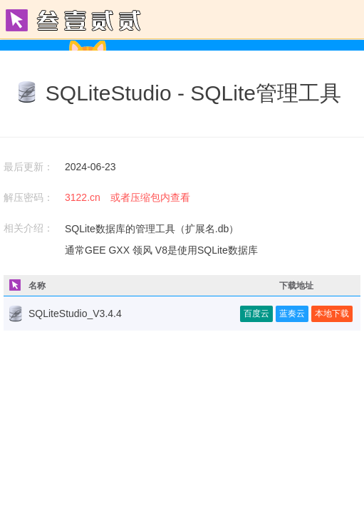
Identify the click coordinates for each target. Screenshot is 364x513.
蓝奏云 (292, 313)
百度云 (256, 313)
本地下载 (332, 313)
